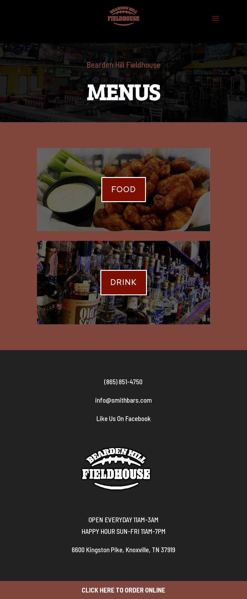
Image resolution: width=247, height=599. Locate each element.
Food (123, 189)
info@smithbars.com (123, 400)
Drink (123, 282)
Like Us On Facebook (123, 418)
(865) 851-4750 (123, 382)
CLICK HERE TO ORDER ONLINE (123, 590)
